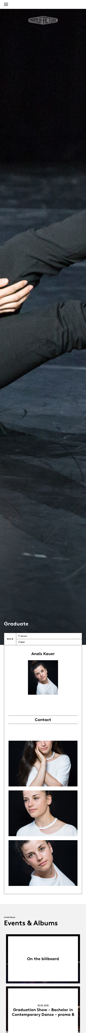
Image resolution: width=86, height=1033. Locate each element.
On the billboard (43, 958)
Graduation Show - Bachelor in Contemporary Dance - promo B (43, 1012)
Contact (43, 719)
